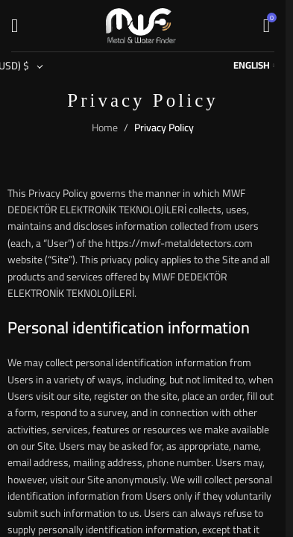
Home (105, 127)
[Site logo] (141, 24)
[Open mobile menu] (14, 26)
